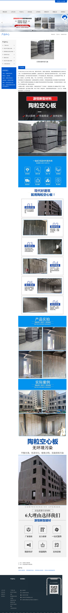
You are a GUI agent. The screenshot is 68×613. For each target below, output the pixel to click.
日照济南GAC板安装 (27, 564)
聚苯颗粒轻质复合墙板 (7, 51)
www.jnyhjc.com (9, 82)
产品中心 (21, 11)
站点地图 (63, 1)
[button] (32, 30)
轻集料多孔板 (63, 34)
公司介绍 (13, 11)
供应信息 (30, 11)
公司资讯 (38, 11)
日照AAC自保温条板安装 (50, 570)
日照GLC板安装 (26, 562)
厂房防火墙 (5, 45)
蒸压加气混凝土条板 (7, 48)
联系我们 (59, 1)
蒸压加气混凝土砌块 (7, 60)
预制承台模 (5, 57)
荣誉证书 (46, 11)
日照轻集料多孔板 (30, 570)
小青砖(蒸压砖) (6, 63)
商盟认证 (55, 11)
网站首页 (5, 11)
